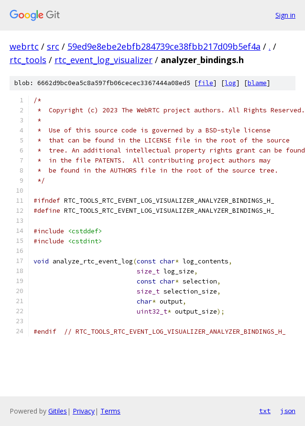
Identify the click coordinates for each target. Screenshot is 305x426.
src (53, 46)
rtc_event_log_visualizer (103, 60)
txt (265, 410)
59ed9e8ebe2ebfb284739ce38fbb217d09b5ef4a (164, 46)
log (230, 83)
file (205, 83)
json (287, 410)
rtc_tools (28, 60)
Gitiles (57, 410)
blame (257, 83)
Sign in (285, 15)
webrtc (24, 46)
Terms (110, 410)
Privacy (84, 410)
